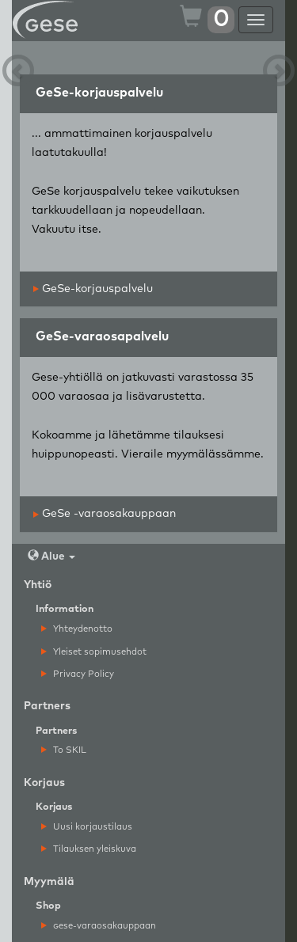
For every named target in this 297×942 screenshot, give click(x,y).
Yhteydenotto (76, 629)
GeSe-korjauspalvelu (93, 288)
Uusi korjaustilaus (86, 826)
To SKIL (63, 750)
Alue (51, 556)
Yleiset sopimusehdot (94, 652)
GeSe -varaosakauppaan (104, 513)
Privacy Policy (77, 674)
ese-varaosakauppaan (98, 925)
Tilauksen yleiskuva (88, 849)
